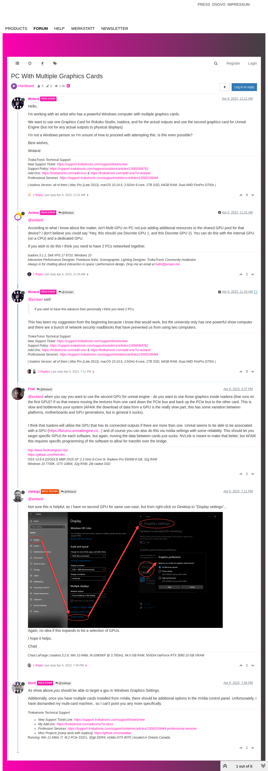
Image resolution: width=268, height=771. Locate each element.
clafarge (34, 486)
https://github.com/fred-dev (46, 449)
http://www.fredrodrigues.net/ (48, 445)
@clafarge (63, 678)
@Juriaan (66, 286)
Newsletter (114, 28)
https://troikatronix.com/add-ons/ (64, 168)
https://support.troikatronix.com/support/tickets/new (92, 159)
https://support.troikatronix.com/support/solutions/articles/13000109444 (109, 173)
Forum (41, 28)
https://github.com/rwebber (112, 728)
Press (204, 4)
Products (16, 28)
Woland (33, 93)
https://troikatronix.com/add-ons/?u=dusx (85, 719)
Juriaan (33, 207)
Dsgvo (219, 4)
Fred (31, 384)
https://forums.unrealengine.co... (75, 425)
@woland (35, 215)
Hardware (26, 80)
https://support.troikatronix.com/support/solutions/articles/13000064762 (99, 163)
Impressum (238, 4)
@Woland (66, 207)
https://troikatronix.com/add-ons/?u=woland (120, 168)
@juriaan (35, 294)
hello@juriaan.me (167, 259)
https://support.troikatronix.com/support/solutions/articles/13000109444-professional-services (132, 723)
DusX (32, 678)
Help (59, 28)
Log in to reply (244, 82)
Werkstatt (83, 28)
